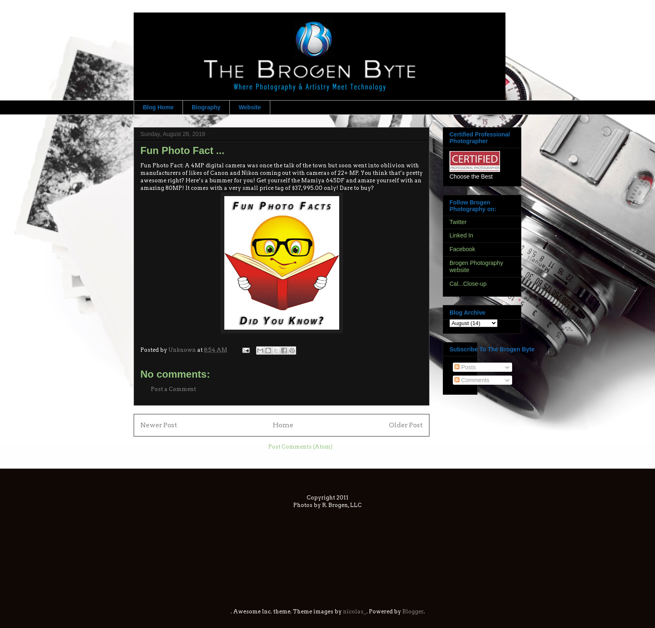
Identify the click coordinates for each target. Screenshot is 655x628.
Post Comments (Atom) (300, 447)
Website (250, 107)
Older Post (406, 425)
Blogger (413, 611)
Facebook (462, 249)
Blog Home (158, 107)
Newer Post (158, 425)
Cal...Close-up (468, 283)
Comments (472, 380)
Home (283, 425)
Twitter (458, 222)
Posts (465, 367)
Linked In (461, 235)
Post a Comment (173, 389)
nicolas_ (354, 611)
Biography (206, 107)
